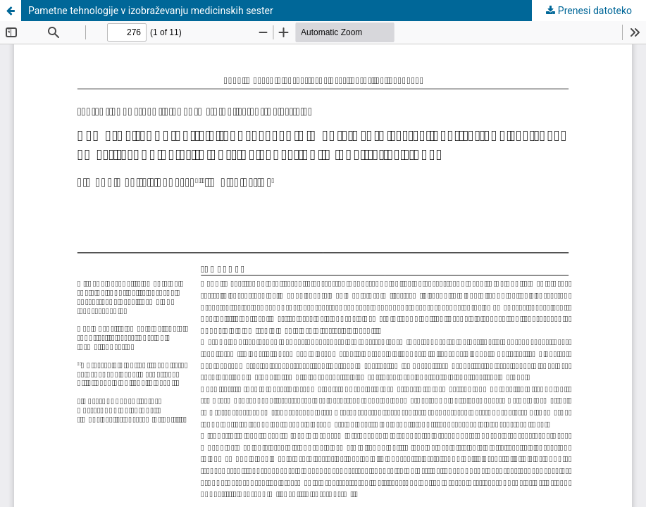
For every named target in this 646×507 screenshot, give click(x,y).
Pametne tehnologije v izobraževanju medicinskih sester (150, 10)
